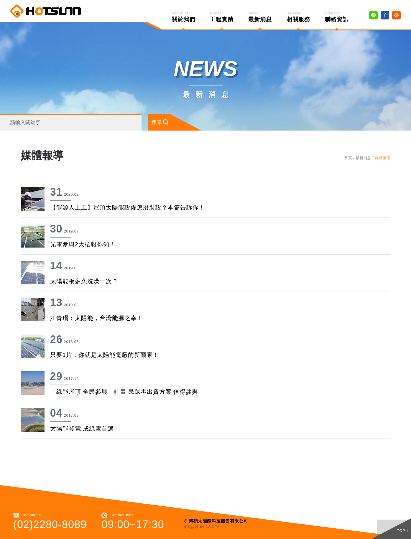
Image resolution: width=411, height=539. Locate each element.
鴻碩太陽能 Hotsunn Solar (45, 11)
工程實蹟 (222, 16)
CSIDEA (213, 522)
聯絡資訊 (336, 16)
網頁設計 (191, 522)
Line (373, 15)
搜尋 (149, 117)
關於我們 (183, 16)
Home (396, 15)
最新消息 (260, 16)
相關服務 (298, 16)
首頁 (348, 153)
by (202, 522)
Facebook (385, 15)
